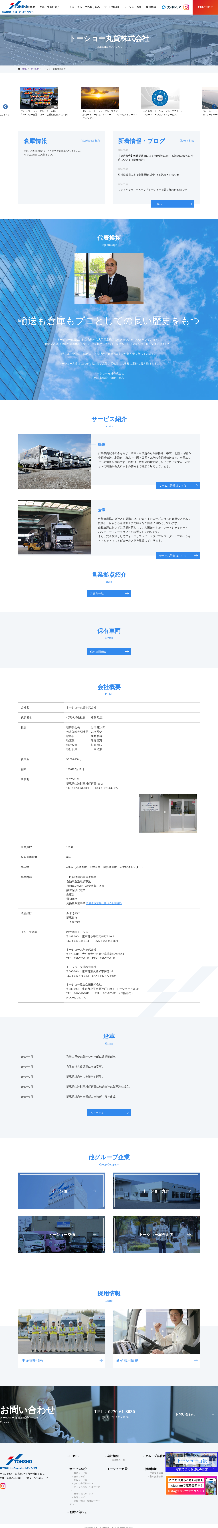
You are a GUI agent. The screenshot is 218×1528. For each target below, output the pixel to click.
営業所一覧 (97, 593)
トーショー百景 (133, 7)
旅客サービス (78, 1494)
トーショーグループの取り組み (82, 7)
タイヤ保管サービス (82, 1483)
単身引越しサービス (82, 1490)
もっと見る (97, 1112)
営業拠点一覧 (116, 1460)
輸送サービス (78, 1473)
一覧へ (158, 204)
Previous (4, 106)
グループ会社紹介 (49, 7)
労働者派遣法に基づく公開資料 (105, 903)
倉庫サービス (78, 1476)
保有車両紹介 (98, 651)
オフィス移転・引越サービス (86, 1487)
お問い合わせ (205, 7)
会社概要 (34, 69)
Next (213, 106)
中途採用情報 (154, 1473)
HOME (24, 69)
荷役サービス (78, 1480)
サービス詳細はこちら (172, 485)
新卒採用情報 (154, 1476)
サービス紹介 (77, 1469)
